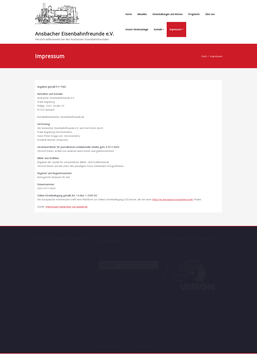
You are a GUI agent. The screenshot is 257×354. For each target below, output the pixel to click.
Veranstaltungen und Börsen (167, 14)
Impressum (175, 29)
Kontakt (158, 29)
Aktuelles (142, 14)
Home (128, 14)
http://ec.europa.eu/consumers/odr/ (172, 199)
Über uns (210, 14)
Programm (194, 14)
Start (204, 56)
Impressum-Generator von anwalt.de (67, 206)
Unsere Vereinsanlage (136, 29)
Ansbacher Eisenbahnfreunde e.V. (74, 33)
